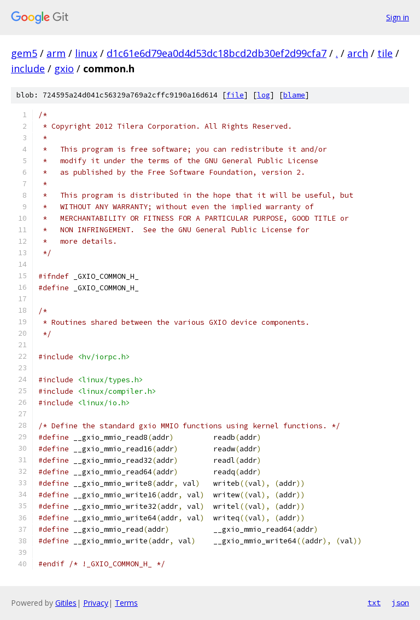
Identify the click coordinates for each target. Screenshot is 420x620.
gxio (64, 68)
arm (56, 53)
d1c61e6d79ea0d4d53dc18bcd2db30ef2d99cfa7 (216, 53)
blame (294, 95)
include (28, 68)
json (400, 602)
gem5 (24, 53)
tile (385, 53)
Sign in (397, 17)
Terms (126, 603)
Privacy (95, 603)
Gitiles (66, 603)
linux (86, 53)
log (263, 95)
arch (357, 53)
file (235, 95)
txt (374, 602)
